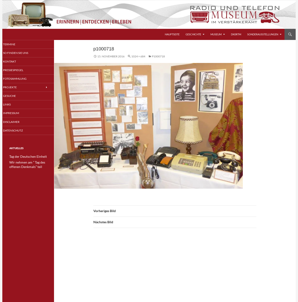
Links (12, 105)
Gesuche (15, 96)
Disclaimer (16, 122)
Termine (14, 44)
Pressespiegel (18, 70)
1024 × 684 (138, 56)
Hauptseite (172, 34)
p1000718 (158, 56)
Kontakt (15, 61)
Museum (216, 34)
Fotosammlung (19, 79)
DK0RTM (236, 34)
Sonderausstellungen (262, 34)
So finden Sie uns (20, 53)
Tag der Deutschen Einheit (25, 157)
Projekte (15, 87)
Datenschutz (18, 131)
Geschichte (193, 34)
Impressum (16, 113)
